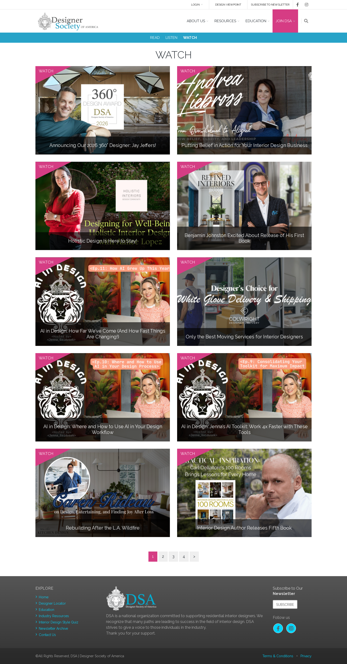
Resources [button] (225, 21)
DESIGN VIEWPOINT (228, 4)
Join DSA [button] (284, 21)
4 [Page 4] (184, 556)
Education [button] (256, 21)
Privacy (306, 656)
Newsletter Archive (53, 628)
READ (155, 37)
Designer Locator (52, 603)
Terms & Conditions (277, 656)
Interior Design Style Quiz (58, 622)
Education (46, 610)
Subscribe (285, 605)
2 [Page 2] (163, 556)
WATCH (190, 37)
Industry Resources (54, 616)
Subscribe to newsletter (270, 4)
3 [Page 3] (173, 556)
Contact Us (47, 635)
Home (43, 597)
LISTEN (171, 37)
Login (195, 4)
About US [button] (196, 21)
